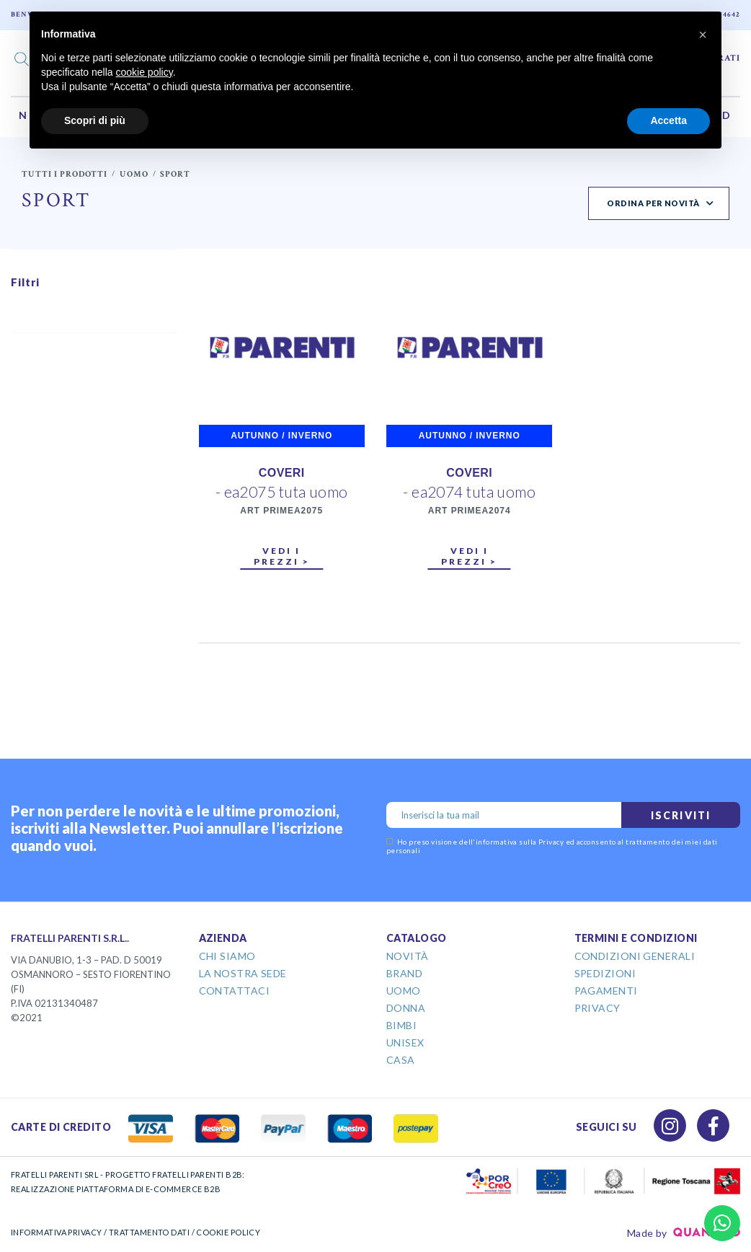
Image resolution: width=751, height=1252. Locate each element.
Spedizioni (605, 973)
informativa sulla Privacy (520, 841)
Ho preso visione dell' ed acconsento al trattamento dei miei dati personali (552, 846)
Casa (400, 1060)
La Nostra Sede (243, 973)
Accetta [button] (668, 120)
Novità (407, 956)
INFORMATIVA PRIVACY (56, 1232)
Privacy (597, 1008)
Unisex (405, 1042)
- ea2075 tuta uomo (281, 491)
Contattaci (234, 990)
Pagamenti (606, 990)
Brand (404, 973)
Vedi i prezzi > (282, 556)
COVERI (282, 473)
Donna (405, 1008)
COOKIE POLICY (228, 1232)
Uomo (134, 174)
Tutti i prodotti (64, 174)
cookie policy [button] (144, 72)
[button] (702, 34)
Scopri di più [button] (94, 120)
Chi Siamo (227, 956)
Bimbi (401, 1025)
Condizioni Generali (635, 956)
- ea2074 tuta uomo (469, 491)
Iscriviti (681, 815)
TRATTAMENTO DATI (149, 1232)
